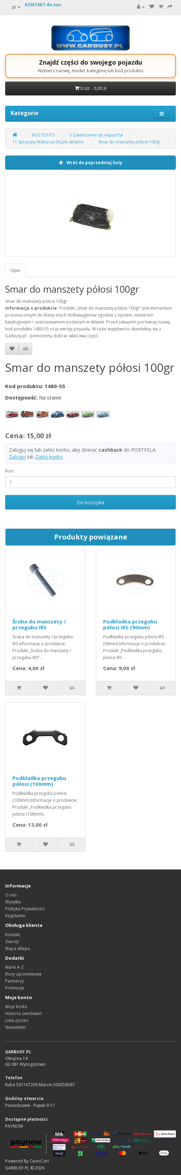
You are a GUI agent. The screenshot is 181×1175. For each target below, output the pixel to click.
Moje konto (16, 1006)
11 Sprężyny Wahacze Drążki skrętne (47, 142)
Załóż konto (48, 456)
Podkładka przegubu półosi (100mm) (39, 780)
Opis (15, 270)
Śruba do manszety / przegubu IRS (39, 624)
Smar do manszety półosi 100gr (129, 142)
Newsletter (15, 1027)
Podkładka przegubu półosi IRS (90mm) (130, 624)
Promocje (14, 988)
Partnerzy (14, 981)
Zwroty (12, 941)
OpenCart (39, 1161)
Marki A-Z (14, 967)
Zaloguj (17, 456)
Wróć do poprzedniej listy (90, 163)
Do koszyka (90, 502)
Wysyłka (13, 902)
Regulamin (15, 916)
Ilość (9, 471)
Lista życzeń (16, 1020)
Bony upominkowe (23, 974)
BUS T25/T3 (43, 135)
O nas (11, 895)
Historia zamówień (23, 1013)
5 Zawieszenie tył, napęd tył (96, 135)
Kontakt (12, 935)
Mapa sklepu (17, 948)
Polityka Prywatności (25, 909)
